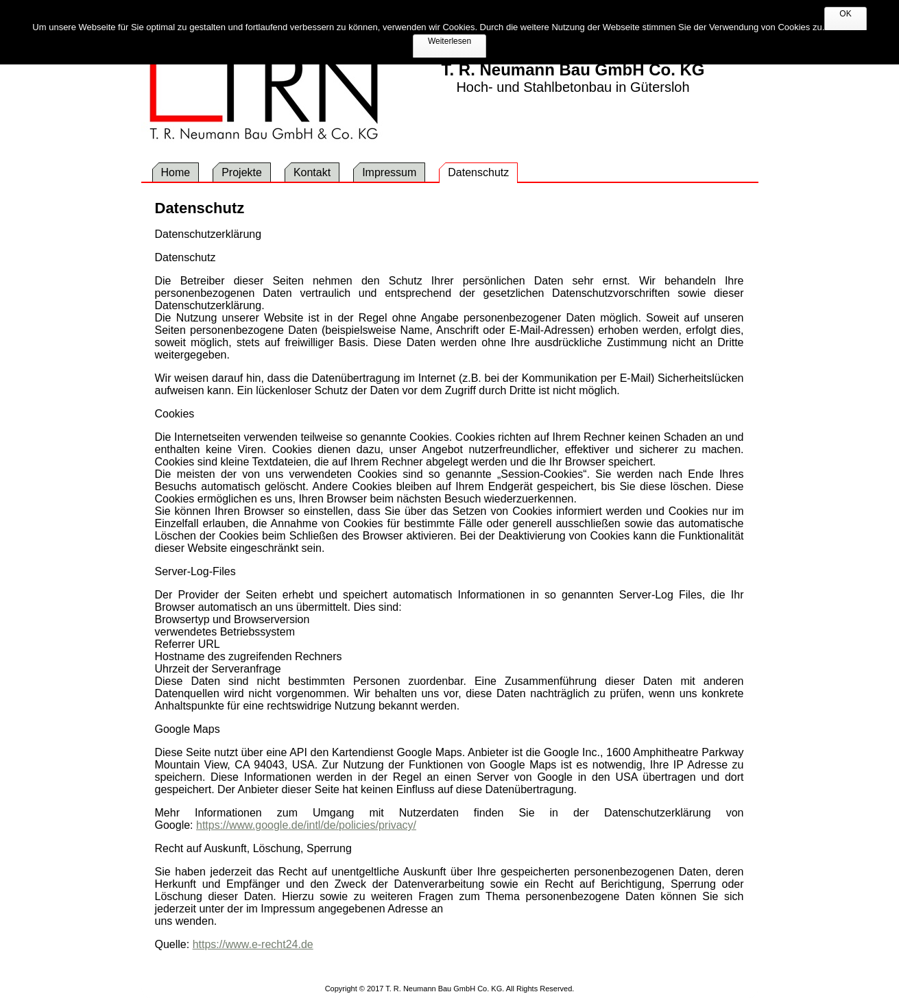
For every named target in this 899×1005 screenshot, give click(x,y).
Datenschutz (200, 208)
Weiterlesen (449, 41)
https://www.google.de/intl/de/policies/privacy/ (306, 825)
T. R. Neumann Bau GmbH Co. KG (572, 69)
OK (845, 14)
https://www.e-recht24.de (253, 944)
